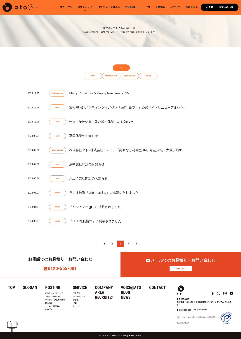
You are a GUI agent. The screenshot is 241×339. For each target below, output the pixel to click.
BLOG (133, 292)
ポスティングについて (56, 293)
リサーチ (83, 310)
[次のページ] (144, 244)
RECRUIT (110, 297)
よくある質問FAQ (54, 310)
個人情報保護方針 (183, 323)
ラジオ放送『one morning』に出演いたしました (104, 192)
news (93, 76)
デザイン (83, 302)
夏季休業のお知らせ (83, 136)
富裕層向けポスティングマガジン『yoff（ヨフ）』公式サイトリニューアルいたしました (132, 107)
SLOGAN (30, 287)
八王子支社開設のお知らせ (88, 178)
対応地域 (130, 7)
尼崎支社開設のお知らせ (86, 164)
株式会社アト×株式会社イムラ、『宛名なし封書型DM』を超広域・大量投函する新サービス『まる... (141, 150)
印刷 (81, 306)
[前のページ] (96, 244)
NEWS (134, 297)
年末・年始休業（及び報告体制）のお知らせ (101, 122)
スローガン (66, 7)
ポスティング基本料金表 (58, 302)
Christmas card (111, 76)
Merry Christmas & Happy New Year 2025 (99, 93)
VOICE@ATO (139, 287)
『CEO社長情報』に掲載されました (95, 221)
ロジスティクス (87, 297)
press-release (129, 76)
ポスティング (84, 7)
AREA (107, 292)
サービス (145, 7)
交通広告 (83, 293)
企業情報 (160, 7)
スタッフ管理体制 (54, 297)
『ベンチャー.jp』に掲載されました (95, 207)
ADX (47, 314)
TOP (11, 287)
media (148, 76)
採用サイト (192, 7)
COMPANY (112, 287)
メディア (175, 7)
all (121, 67)
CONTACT (181, 268)
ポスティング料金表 (109, 7)
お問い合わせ (202, 310)
